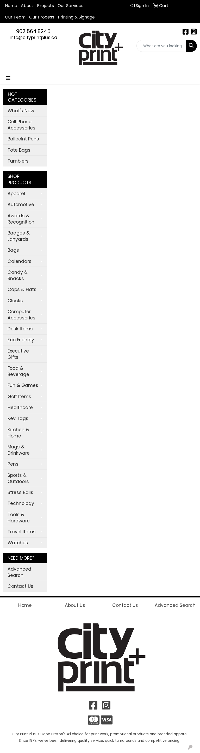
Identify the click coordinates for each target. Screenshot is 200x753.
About (27, 6)
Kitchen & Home (18, 433)
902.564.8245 (33, 31)
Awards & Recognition (21, 219)
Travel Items (22, 532)
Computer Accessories (21, 314)
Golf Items (19, 396)
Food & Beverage (18, 371)
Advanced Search (19, 572)
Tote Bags (19, 150)
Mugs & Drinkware (19, 450)
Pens (13, 464)
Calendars (20, 261)
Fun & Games (23, 385)
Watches (18, 543)
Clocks (15, 301)
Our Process (41, 17)
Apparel (16, 193)
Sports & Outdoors (18, 478)
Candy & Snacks (18, 275)
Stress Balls (20, 492)
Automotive (21, 204)
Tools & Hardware (19, 517)
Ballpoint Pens (23, 139)
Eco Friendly (21, 340)
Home (11, 6)
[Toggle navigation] (8, 78)
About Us (75, 605)
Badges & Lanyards (19, 236)
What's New (21, 111)
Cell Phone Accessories (21, 125)
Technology (21, 503)
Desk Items (20, 329)
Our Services (70, 6)
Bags (13, 250)
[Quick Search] (161, 46)
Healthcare (20, 407)
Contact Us (20, 586)
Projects (45, 6)
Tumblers (18, 161)
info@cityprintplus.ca (33, 37)
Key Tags (18, 418)
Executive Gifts (18, 354)
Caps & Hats (22, 289)
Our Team (15, 17)
